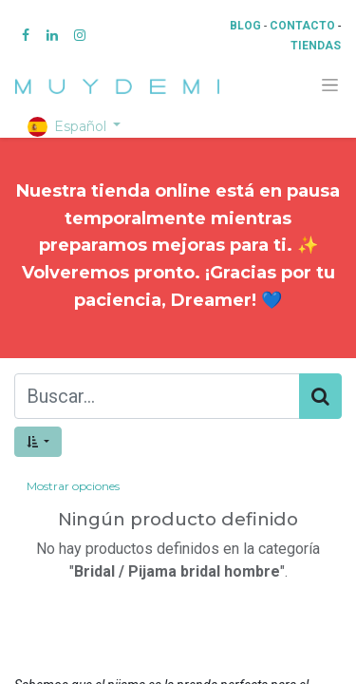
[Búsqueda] (320, 396)
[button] (38, 442)
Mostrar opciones (73, 486)
